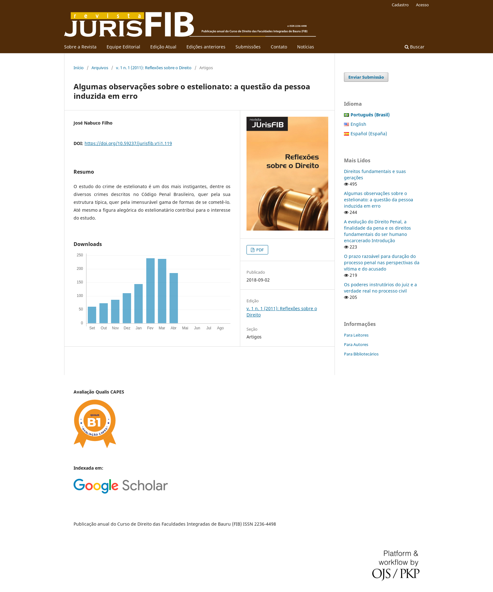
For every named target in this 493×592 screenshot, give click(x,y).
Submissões (248, 47)
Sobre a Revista (80, 47)
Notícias (305, 47)
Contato (279, 47)
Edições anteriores (205, 47)
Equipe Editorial (123, 47)
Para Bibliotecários (361, 354)
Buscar (414, 47)
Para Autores (356, 344)
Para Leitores (356, 335)
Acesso (422, 5)
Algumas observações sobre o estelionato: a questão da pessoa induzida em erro (378, 199)
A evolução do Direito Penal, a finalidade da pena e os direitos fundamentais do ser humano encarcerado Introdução (377, 231)
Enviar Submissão (366, 77)
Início (79, 67)
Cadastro (400, 5)
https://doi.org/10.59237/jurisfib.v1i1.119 (128, 143)
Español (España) (369, 134)
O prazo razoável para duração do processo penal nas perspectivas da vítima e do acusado (381, 262)
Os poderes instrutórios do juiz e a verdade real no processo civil (380, 288)
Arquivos (99, 67)
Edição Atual (163, 47)
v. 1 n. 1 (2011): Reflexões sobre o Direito (153, 67)
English (358, 124)
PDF (259, 250)
